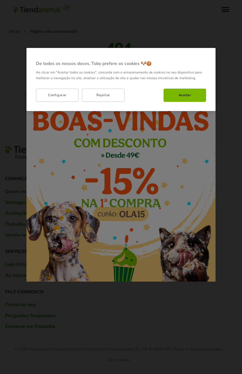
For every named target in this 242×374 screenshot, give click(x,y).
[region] (121, 79)
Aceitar (185, 94)
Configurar (57, 94)
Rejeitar (103, 94)
